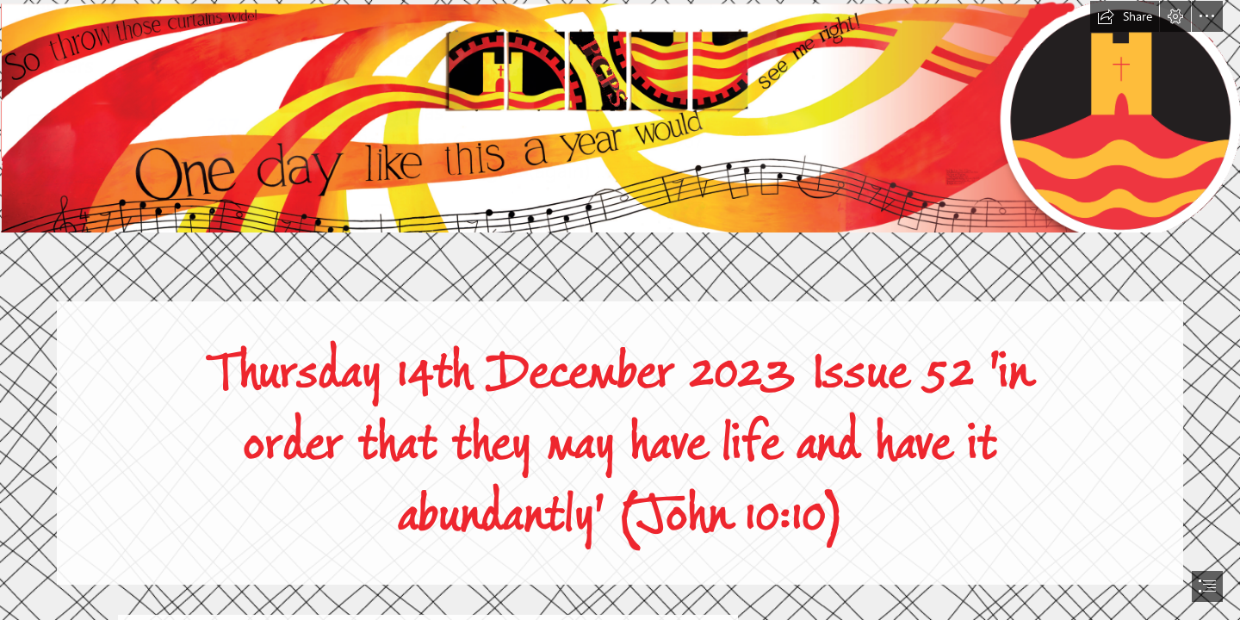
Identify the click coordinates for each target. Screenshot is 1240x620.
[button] (1124, 16)
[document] (620, 310)
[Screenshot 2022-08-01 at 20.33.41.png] (620, 116)
